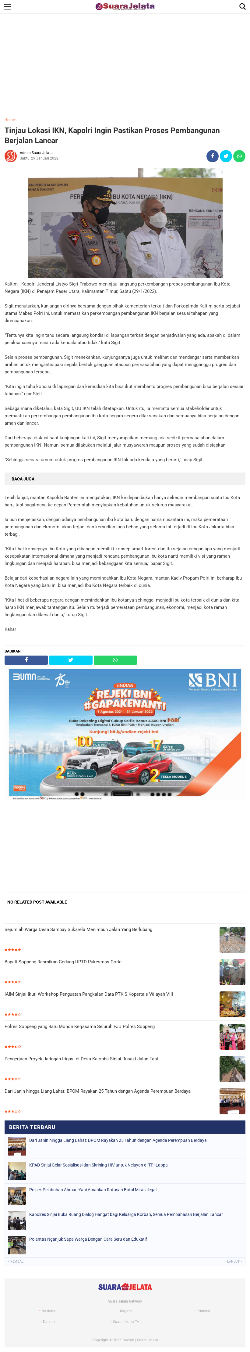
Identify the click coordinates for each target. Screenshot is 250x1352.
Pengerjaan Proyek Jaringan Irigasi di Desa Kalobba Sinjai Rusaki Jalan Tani (81, 1059)
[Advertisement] (125, 67)
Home (10, 120)
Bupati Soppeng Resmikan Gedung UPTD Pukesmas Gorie (63, 962)
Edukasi (203, 1311)
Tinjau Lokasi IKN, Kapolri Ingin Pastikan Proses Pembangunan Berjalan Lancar (112, 135)
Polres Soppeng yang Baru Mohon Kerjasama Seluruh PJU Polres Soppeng (80, 1026)
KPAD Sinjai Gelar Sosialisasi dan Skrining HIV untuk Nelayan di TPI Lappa (98, 1165)
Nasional (48, 1311)
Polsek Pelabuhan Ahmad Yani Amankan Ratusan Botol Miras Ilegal (93, 1189)
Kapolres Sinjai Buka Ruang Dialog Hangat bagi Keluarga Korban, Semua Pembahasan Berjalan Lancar (126, 1214)
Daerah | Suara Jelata (140, 1340)
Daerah (49, 1322)
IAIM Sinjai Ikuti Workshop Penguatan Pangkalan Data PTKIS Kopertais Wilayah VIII (89, 994)
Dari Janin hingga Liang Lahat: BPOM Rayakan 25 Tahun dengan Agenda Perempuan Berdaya (98, 1091)
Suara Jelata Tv (126, 1322)
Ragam (126, 1311)
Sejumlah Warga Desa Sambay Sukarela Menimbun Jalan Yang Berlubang (78, 929)
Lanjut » (234, 1262)
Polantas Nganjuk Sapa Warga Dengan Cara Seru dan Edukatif (88, 1239)
